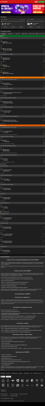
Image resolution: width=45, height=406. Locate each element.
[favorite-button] (1, 41)
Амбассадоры (26, 373)
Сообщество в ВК (14, 395)
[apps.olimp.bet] (3, 376)
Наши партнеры (14, 373)
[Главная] (4, 1)
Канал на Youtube (23, 394)
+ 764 (24, 19)
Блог (31, 373)
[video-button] (43, 173)
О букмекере (3, 373)
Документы (20, 373)
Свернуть (2, 369)
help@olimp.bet (4, 394)
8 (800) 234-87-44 (5, 395)
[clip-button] (1, 40)
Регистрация (41, 1)
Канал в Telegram (14, 394)
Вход (36, 1)
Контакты (8, 373)
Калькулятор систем (37, 373)
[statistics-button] (43, 45)
